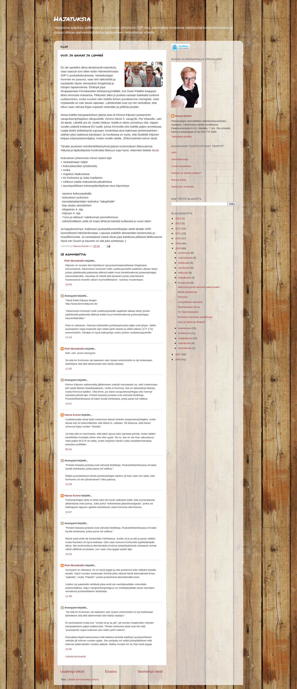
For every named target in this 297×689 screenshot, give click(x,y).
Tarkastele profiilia (181, 136)
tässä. (155, 150)
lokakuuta (184, 262)
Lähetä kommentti (75, 656)
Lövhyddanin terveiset (190, 302)
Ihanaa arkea (178, 179)
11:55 (68, 368)
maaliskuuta (185, 338)
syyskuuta (184, 267)
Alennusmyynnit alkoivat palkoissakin (199, 287)
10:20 (68, 554)
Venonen (183, 297)
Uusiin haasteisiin (181, 166)
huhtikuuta (184, 333)
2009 (178, 243)
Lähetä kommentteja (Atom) (83, 679)
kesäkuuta (184, 282)
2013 (178, 223)
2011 (178, 233)
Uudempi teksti (72, 671)
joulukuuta (184, 252)
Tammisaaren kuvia (189, 307)
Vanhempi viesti (150, 671)
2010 (178, 238)
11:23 (68, 337)
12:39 (68, 484)
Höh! (174, 152)
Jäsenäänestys (179, 159)
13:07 (68, 512)
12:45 (68, 649)
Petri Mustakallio (74, 260)
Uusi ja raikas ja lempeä (191, 322)
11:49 (68, 596)
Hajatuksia (72, 18)
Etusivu (111, 671)
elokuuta (183, 272)
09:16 (68, 449)
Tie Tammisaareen (188, 311)
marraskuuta (185, 257)
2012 (178, 228)
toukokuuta (184, 328)
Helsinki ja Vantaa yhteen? (186, 173)
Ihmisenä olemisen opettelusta (195, 317)
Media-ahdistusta (187, 292)
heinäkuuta (184, 277)
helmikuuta (184, 343)
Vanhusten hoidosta (182, 186)
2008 (178, 248)
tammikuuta (185, 348)
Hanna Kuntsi (72, 414)
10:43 (68, 284)
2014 (178, 218)
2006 (178, 359)
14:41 (68, 403)
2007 (178, 354)
